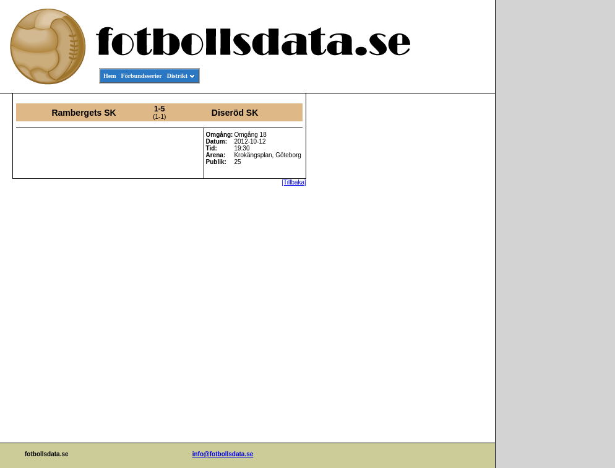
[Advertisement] (439, 282)
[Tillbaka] (294, 182)
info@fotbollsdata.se (223, 454)
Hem (109, 75)
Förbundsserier (141, 75)
